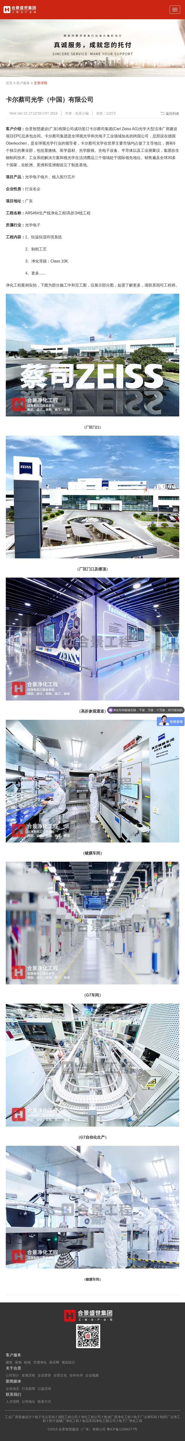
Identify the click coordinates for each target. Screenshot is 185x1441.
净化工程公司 (91, 1417)
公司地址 (28, 1401)
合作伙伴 (76, 1375)
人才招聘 (12, 1401)
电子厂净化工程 (130, 1421)
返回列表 (172, 113)
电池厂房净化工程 (117, 1417)
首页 (9, 83)
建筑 (9, 1362)
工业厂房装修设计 (18, 1417)
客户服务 (23, 83)
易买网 (54, 1362)
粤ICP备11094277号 (122, 1429)
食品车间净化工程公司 (99, 1421)
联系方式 (44, 1401)
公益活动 (44, 1388)
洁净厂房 (162, 129)
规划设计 (68, 1362)
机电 (27, 1362)
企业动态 (12, 1388)
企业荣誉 (44, 1375)
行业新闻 (28, 1388)
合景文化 (60, 1375)
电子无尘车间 (45, 1417)
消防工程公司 (68, 1417)
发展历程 (28, 1375)
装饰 (18, 1362)
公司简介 (12, 1375)
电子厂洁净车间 (145, 1417)
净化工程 (58, 213)
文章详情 (40, 83)
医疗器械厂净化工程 (64, 1421)
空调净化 (40, 1362)
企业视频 (92, 1375)
